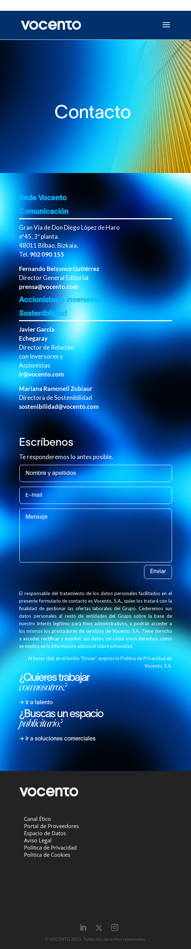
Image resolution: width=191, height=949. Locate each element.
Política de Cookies (47, 854)
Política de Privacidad (50, 847)
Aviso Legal (38, 840)
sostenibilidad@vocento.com (59, 406)
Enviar (158, 571)
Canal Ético (37, 818)
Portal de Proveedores (51, 825)
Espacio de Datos (45, 833)
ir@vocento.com (41, 374)
